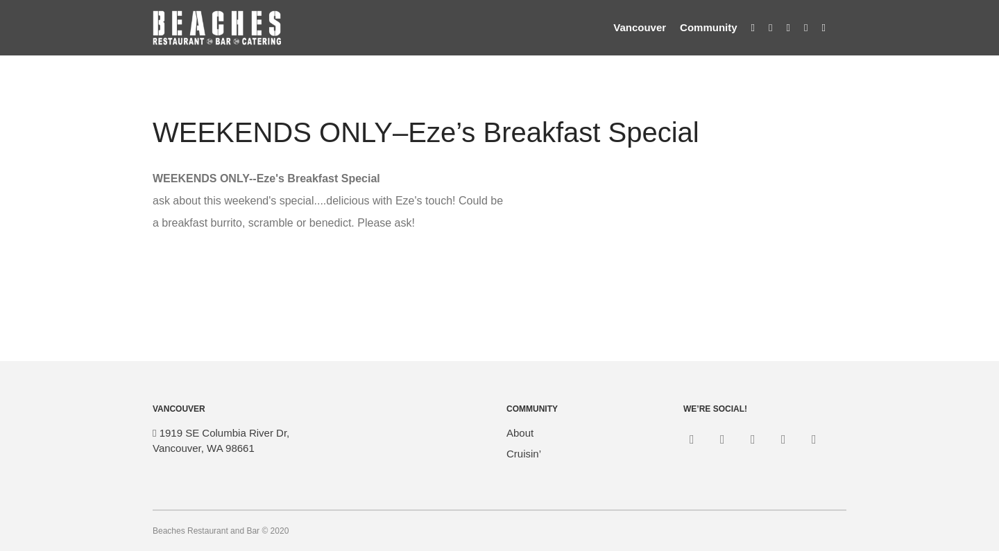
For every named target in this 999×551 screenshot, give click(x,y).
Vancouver (639, 27)
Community (708, 27)
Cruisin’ (523, 454)
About (519, 433)
